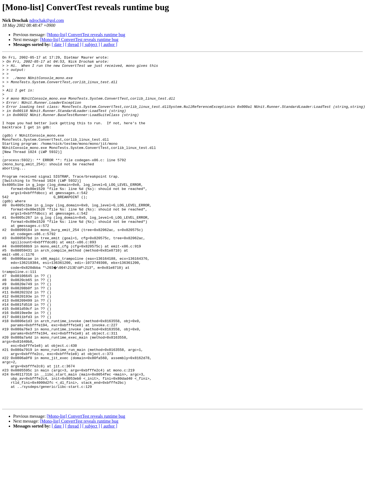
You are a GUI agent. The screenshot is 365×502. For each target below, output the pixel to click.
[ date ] (58, 44)
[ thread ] (73, 44)
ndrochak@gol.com (46, 20)
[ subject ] (91, 44)
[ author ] (109, 44)
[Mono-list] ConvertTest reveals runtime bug (86, 34)
